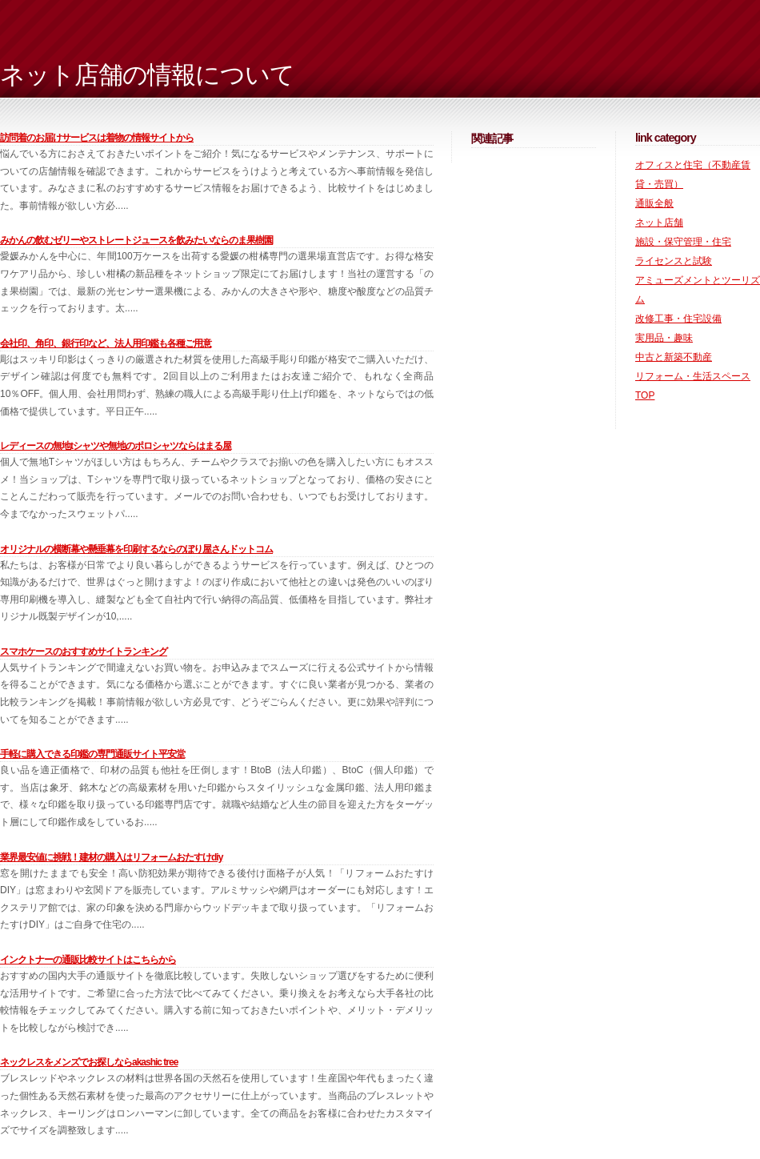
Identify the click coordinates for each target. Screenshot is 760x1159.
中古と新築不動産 (673, 357)
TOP (644, 395)
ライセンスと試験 (673, 261)
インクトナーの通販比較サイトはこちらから (88, 959)
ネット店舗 (659, 222)
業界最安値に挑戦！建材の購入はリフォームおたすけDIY (111, 857)
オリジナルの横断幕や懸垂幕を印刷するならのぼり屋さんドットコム (136, 549)
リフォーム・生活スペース (692, 376)
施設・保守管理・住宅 (683, 241)
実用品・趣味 (664, 337)
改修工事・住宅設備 (678, 318)
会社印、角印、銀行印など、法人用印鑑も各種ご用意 (105, 343)
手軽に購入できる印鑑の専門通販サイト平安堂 (92, 754)
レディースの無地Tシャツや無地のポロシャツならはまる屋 (115, 445)
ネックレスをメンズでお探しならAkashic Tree (89, 1062)
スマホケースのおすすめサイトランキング (83, 651)
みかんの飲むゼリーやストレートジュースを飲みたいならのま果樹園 (136, 240)
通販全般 (654, 203)
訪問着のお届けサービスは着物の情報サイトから (97, 137)
